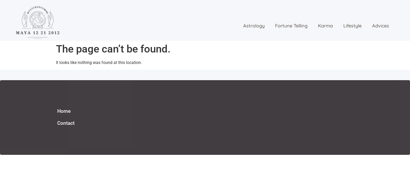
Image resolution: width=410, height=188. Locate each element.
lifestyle (352, 26)
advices (380, 26)
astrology (254, 26)
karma (325, 26)
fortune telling (291, 26)
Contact (66, 123)
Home (64, 111)
